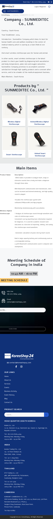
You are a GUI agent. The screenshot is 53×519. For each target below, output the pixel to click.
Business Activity (10, 391)
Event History (9, 395)
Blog (5, 399)
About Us (7, 380)
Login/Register (40, 7)
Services (7, 384)
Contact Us (8, 402)
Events (6, 388)
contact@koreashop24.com (20, 362)
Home (6, 376)
